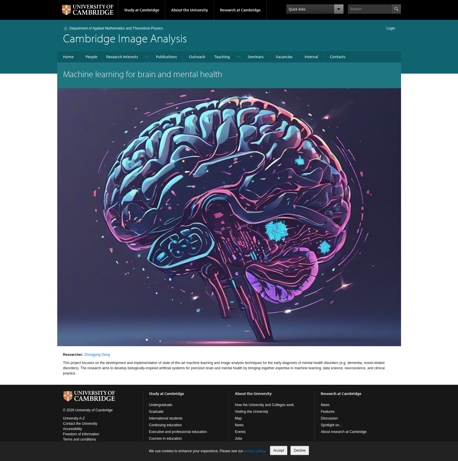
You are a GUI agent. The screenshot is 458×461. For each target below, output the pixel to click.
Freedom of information (81, 434)
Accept (278, 450)
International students (166, 418)
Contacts (338, 56)
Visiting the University (251, 412)
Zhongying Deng (97, 355)
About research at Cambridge (344, 432)
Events (240, 432)
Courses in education (165, 438)
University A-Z (74, 418)
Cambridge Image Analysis (125, 37)
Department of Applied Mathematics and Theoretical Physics (116, 28)
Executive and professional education (178, 432)
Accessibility (72, 429)
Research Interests (122, 56)
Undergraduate (160, 405)
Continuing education (165, 425)
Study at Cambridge (141, 10)
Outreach (197, 56)
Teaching (222, 56)
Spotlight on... (331, 425)
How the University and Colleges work (264, 405)
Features (327, 412)
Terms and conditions (79, 439)
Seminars (256, 56)
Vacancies (284, 56)
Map (238, 418)
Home (68, 56)
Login (390, 28)
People (91, 56)
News (239, 425)
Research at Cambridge (240, 10)
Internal (311, 56)
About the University (189, 10)
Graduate (156, 412)
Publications (166, 56)
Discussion (329, 418)
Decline (300, 450)
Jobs (238, 438)
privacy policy (254, 451)
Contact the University (80, 424)
